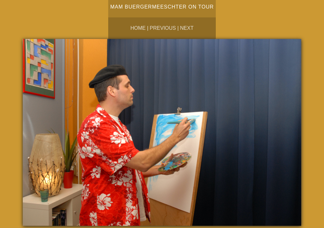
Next (187, 28)
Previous (163, 28)
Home (138, 28)
